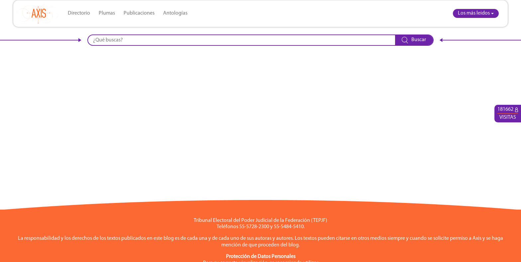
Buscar (414, 40)
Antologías (175, 13)
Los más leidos (474, 13)
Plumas (107, 13)
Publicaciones (139, 13)
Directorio (79, 13)
